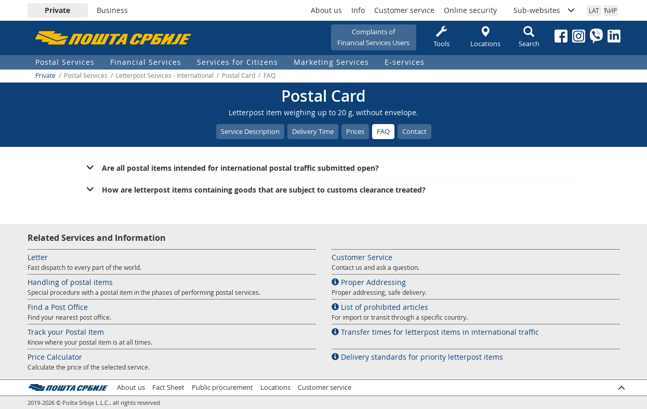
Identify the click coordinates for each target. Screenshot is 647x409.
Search (529, 37)
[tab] (331, 168)
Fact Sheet (168, 387)
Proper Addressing (369, 282)
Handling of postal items (70, 282)
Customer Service (362, 257)
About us (326, 10)
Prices (355, 131)
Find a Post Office (58, 307)
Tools (442, 37)
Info (358, 10)
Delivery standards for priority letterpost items (417, 357)
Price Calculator (55, 357)
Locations (485, 37)
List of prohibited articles (380, 307)
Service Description (250, 131)
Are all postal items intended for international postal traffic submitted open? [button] (240, 168)
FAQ (383, 131)
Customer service (404, 10)
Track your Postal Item (66, 332)
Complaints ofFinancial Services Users (373, 37)
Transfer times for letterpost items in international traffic (435, 332)
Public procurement (222, 387)
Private (57, 10)
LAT (594, 10)
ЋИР (610, 10)
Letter (38, 257)
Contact (414, 131)
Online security (470, 10)
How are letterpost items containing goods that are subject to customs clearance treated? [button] (264, 190)
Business (112, 10)
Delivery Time (313, 131)
